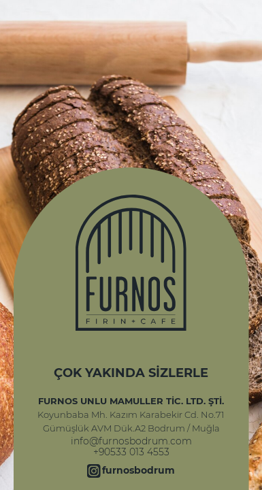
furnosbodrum (138, 470)
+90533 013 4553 (131, 451)
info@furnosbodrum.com (131, 441)
